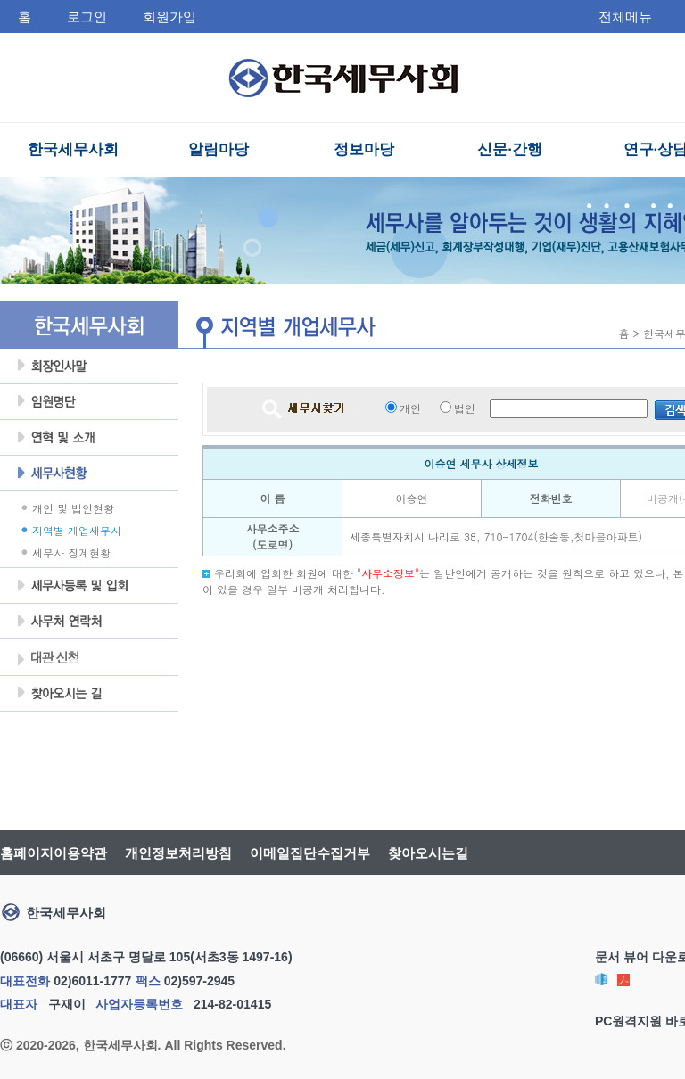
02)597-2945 (199, 981)
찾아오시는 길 (89, 694)
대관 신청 (47, 659)
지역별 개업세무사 (76, 530)
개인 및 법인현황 (73, 507)
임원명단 (89, 402)
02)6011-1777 (92, 981)
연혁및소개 (89, 438)
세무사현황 (89, 473)
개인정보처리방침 (178, 853)
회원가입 (169, 16)
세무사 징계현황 (71, 552)
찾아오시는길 (428, 853)
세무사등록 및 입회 (89, 586)
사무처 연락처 (89, 621)
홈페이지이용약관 (53, 853)
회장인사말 (89, 366)
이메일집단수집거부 (310, 853)
